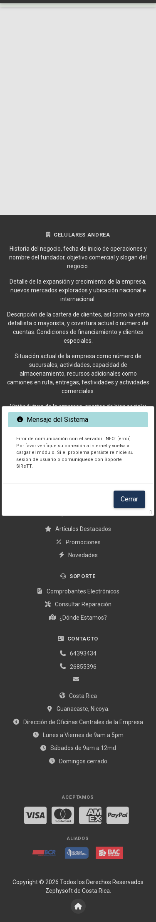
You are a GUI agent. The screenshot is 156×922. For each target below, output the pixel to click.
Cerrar (129, 499)
